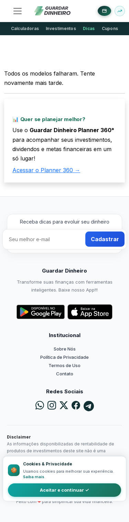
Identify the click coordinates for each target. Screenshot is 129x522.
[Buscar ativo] (120, 11)
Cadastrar (105, 239)
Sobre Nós (65, 349)
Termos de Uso (64, 365)
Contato (64, 373)
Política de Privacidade (64, 357)
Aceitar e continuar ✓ (64, 490)
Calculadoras (25, 28)
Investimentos (61, 28)
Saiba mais (33, 476)
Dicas (89, 28)
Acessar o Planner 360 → (46, 170)
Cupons (110, 28)
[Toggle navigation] (17, 11)
